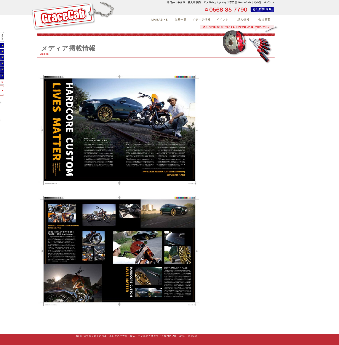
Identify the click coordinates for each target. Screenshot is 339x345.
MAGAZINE (159, 19)
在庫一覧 (180, 19)
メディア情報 (201, 19)
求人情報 (243, 19)
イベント (222, 19)
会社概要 (264, 19)
